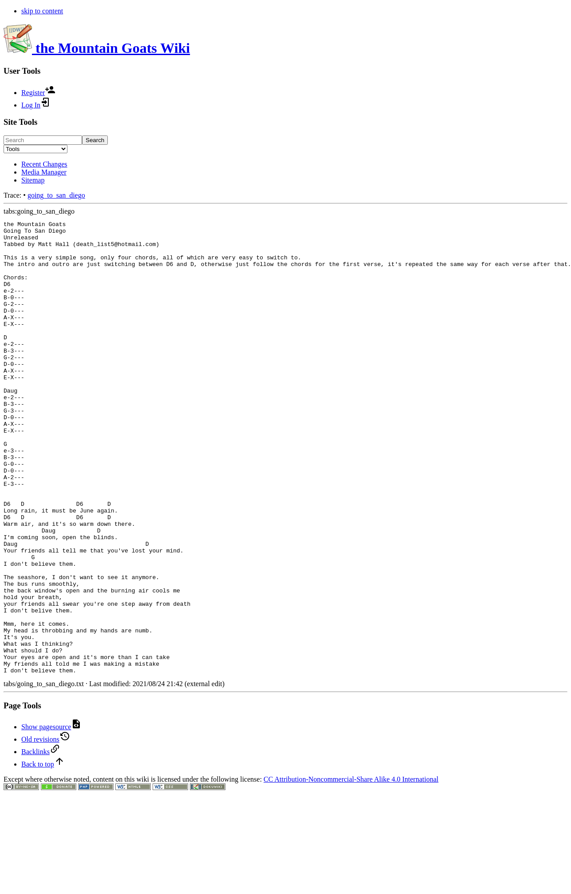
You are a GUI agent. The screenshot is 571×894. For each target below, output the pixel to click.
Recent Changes (44, 164)
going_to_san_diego (56, 195)
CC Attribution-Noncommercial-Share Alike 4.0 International (351, 870)
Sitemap (32, 180)
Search (95, 140)
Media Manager (44, 172)
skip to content (42, 11)
